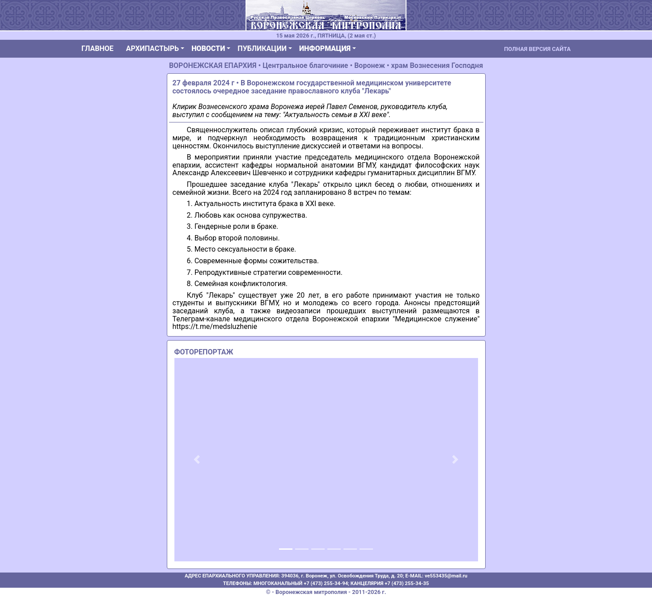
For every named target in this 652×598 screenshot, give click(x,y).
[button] (197, 459)
